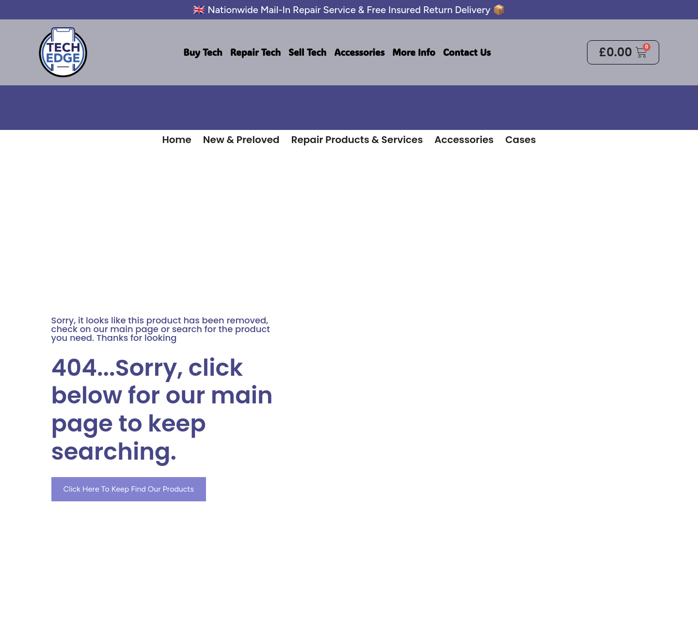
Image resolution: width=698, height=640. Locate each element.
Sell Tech (307, 52)
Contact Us (467, 52)
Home (176, 139)
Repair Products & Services (357, 139)
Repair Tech (255, 52)
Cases (520, 139)
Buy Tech (202, 52)
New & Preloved (241, 139)
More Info (413, 52)
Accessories (359, 52)
